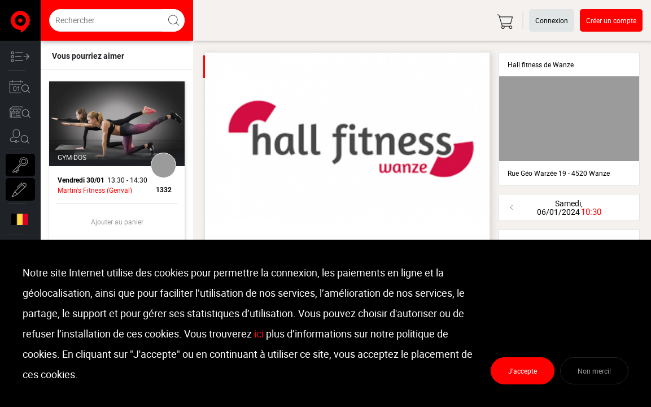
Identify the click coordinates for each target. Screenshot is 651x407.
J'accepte (522, 370)
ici (259, 333)
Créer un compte (611, 20)
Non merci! (594, 370)
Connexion (551, 20)
